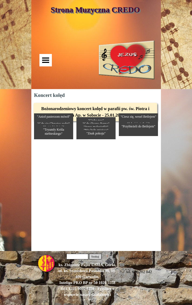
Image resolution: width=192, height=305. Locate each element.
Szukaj (95, 256)
